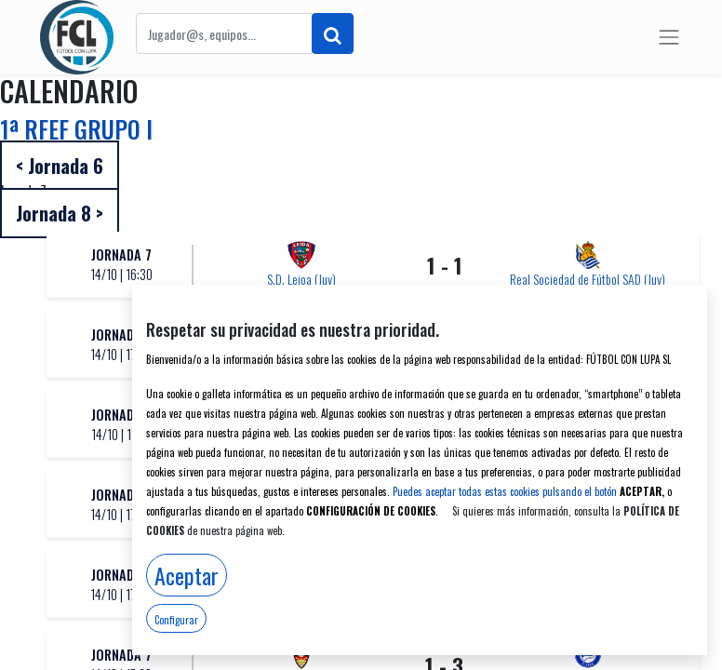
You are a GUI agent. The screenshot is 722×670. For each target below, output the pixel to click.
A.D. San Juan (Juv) (301, 358)
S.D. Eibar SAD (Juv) (587, 599)
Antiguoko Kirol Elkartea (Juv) (301, 519)
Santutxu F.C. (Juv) (588, 519)
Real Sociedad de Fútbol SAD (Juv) (587, 278)
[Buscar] (333, 33)
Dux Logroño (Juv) (588, 439)
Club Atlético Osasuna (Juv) (301, 439)
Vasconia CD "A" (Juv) (301, 599)
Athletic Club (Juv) (587, 358)
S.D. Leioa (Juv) (301, 278)
